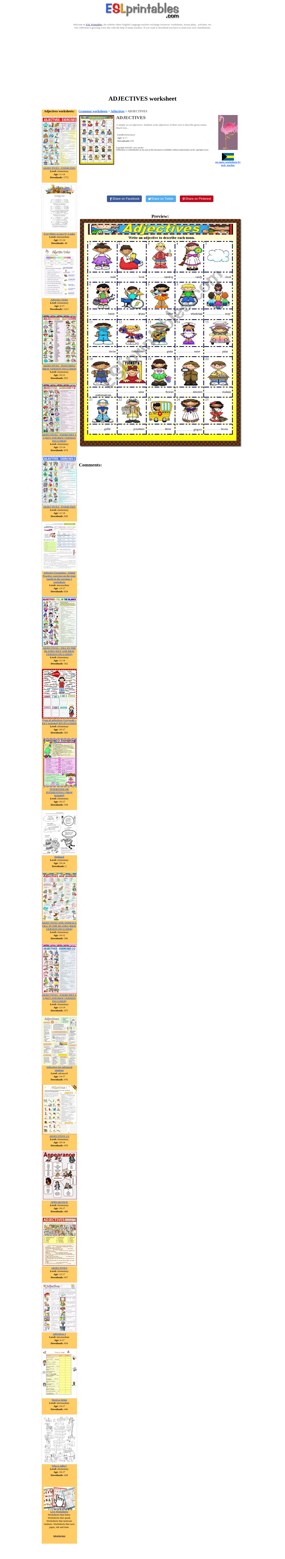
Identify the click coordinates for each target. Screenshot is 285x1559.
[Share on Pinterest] (196, 198)
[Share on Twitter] (161, 198)
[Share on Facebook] (124, 198)
